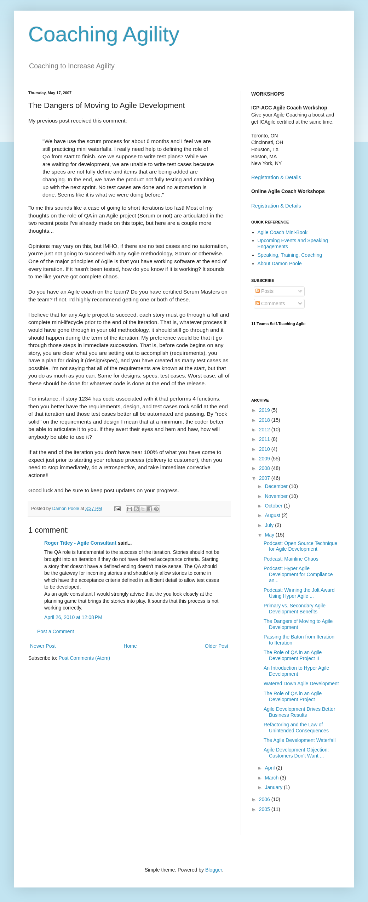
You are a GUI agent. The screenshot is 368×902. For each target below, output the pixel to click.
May (270, 535)
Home (130, 646)
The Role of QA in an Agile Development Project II (293, 655)
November (277, 496)
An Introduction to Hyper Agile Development (296, 671)
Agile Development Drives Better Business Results (299, 712)
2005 (265, 809)
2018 (265, 420)
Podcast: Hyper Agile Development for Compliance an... (298, 574)
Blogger (213, 870)
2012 (265, 429)
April (270, 768)
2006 (265, 799)
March (272, 778)
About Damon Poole (280, 263)
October (274, 506)
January (274, 787)
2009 (265, 458)
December (277, 486)
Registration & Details (276, 177)
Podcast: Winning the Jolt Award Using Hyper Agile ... (299, 593)
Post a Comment (55, 631)
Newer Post (43, 646)
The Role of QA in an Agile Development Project (293, 696)
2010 (265, 449)
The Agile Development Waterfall (299, 740)
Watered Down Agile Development (301, 683)
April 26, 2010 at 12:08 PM (73, 617)
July (270, 525)
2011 (265, 439)
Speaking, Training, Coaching (290, 255)
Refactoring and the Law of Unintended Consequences (296, 727)
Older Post (216, 646)
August (273, 515)
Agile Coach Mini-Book (283, 232)
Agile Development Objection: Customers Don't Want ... (296, 753)
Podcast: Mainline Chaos (291, 559)
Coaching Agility (103, 34)
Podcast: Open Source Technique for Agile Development (300, 546)
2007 (265, 478)
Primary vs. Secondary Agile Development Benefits (295, 608)
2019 (265, 410)
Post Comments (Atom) (84, 658)
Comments (270, 303)
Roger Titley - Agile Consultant (80, 543)
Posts (264, 291)
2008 (265, 468)
